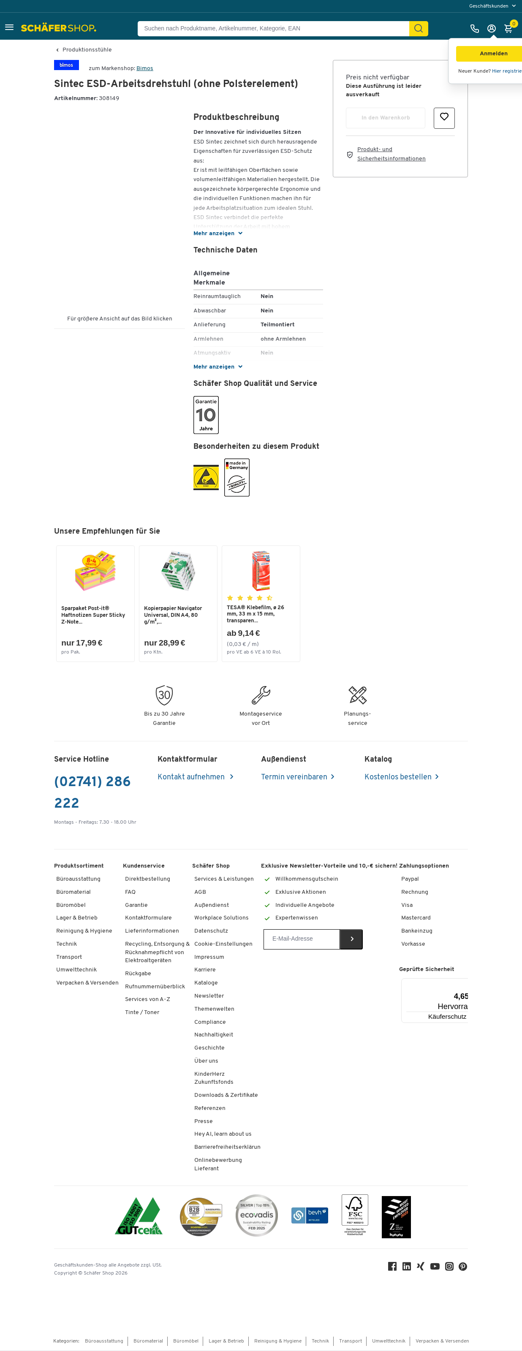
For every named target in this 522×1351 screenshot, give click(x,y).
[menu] (493, 6)
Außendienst (211, 906)
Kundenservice (144, 867)
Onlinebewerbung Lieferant (218, 1165)
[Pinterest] (463, 1269)
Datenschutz (211, 931)
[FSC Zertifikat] (355, 1217)
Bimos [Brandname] (144, 68)
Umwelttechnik (76, 971)
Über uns (206, 1061)
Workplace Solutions (221, 919)
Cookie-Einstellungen (223, 944)
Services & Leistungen (224, 879)
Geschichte (209, 1048)
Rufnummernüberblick (155, 987)
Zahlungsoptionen (424, 867)
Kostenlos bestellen (398, 778)
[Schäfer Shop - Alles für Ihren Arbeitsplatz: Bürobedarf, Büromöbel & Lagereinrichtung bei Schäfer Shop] (59, 28)
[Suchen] (418, 28)
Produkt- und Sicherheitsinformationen (391, 154)
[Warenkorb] (510, 29)
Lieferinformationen (152, 931)
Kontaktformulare (148, 919)
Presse (203, 1122)
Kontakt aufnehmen (192, 778)
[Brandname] (66, 68)
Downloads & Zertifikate (226, 1096)
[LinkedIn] (407, 1269)
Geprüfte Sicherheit (426, 970)
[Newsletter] (302, 940)
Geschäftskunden (489, 6)
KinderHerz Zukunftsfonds (214, 1079)
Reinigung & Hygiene (84, 931)
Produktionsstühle (87, 50)
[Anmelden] (494, 29)
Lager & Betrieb (77, 919)
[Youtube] (436, 1269)
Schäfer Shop (211, 867)
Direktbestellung (147, 879)
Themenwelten (214, 1009)
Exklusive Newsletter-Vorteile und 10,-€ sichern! (329, 867)
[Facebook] (393, 1269)
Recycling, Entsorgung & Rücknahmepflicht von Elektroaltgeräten (157, 952)
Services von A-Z (147, 1000)
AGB (200, 893)
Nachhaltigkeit (213, 1036)
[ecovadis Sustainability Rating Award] (257, 1217)
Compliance (210, 1023)
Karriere (205, 971)
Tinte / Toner (142, 1013)
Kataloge (206, 984)
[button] (9, 28)
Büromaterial (73, 893)
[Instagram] (450, 1269)
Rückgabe (138, 974)
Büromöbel (71, 906)
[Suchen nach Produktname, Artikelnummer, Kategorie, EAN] (276, 28)
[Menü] (468, 984)
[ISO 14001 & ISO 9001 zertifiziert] (138, 1217)
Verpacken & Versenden (87, 984)
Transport (69, 958)
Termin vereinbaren (294, 778)
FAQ (130, 893)
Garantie (136, 906)
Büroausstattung (78, 879)
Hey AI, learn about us (223, 1135)
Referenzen (210, 1109)
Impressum (209, 958)
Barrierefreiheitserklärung (229, 1148)
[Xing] (421, 1269)
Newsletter (209, 996)
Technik (66, 944)
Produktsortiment (79, 867)
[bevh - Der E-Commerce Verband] (309, 1217)
